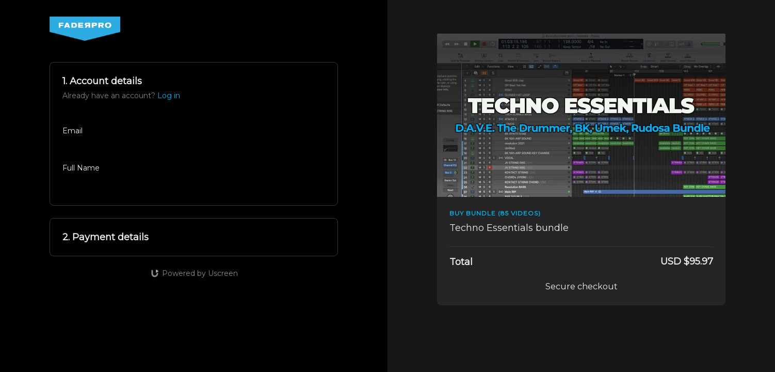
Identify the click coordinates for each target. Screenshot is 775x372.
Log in (168, 95)
